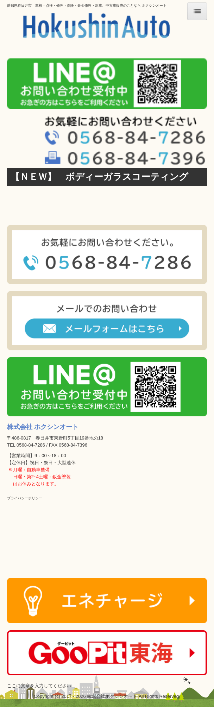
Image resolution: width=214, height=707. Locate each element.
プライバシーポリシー (24, 498)
